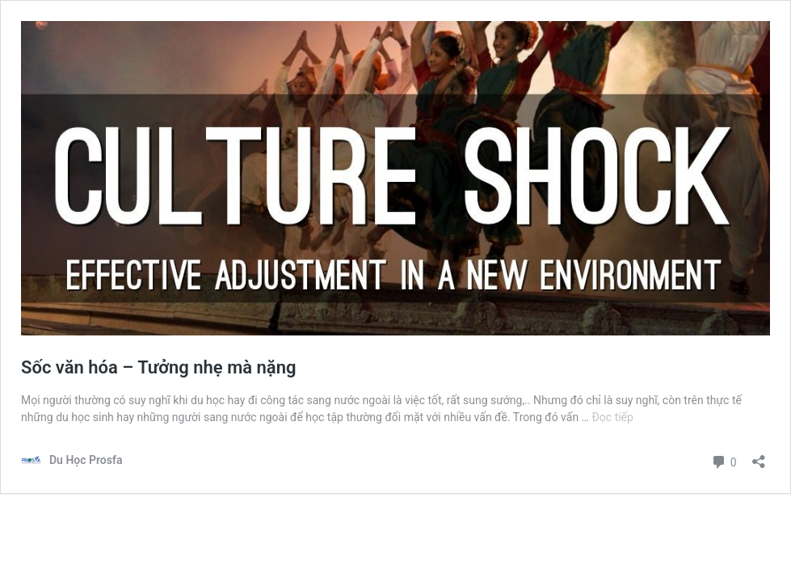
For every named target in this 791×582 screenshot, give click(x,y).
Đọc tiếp (612, 417)
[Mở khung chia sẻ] (758, 456)
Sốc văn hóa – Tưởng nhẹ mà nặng (158, 367)
